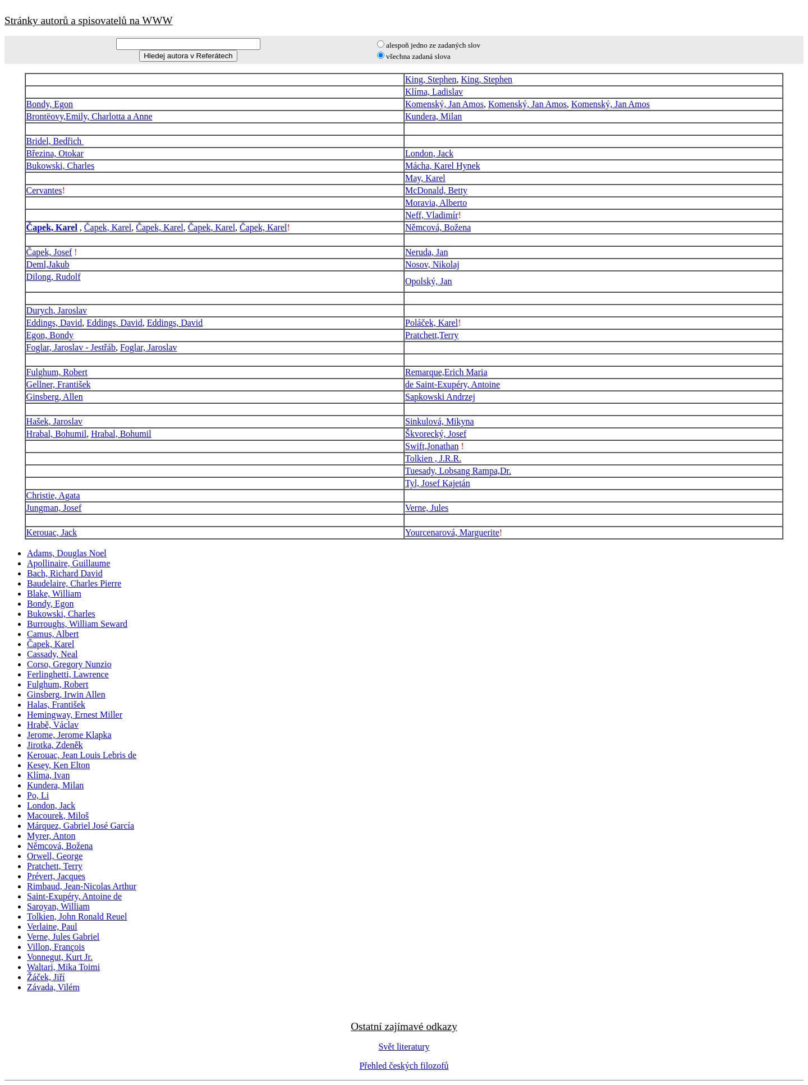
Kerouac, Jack (51, 532)
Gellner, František (58, 384)
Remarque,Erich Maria (446, 372)
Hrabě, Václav (53, 725)
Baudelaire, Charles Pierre (74, 583)
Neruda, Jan (426, 252)
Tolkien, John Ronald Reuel (77, 916)
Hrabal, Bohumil (56, 433)
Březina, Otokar (55, 153)
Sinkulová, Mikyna (439, 421)
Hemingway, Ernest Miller (74, 714)
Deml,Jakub (48, 264)
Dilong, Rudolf (53, 276)
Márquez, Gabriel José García (80, 825)
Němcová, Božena (438, 227)
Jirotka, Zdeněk (55, 745)
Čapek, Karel (51, 227)
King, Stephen (431, 79)
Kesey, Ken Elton (58, 765)
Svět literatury (403, 1046)
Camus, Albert (53, 634)
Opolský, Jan (428, 281)
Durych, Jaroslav (56, 310)
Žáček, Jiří (46, 977)
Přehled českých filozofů (403, 1065)
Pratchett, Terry (54, 866)
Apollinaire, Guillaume (68, 563)
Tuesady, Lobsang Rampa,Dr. (458, 470)
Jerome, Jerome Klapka (69, 735)
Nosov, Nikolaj (432, 264)
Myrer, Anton (51, 836)
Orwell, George (54, 856)
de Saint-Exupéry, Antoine (452, 384)
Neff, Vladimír (431, 215)
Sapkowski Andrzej (440, 396)
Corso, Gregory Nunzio (69, 664)
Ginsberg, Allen (54, 396)
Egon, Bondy (50, 335)
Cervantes (44, 190)
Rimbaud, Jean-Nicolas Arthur (81, 886)
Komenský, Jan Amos (444, 104)
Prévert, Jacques (56, 876)
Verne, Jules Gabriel (63, 936)
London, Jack (429, 153)
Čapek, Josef (49, 252)
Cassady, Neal (52, 654)
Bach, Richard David (65, 573)
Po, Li (38, 795)
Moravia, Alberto (436, 202)
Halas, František (56, 704)
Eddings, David (54, 322)
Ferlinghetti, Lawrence (68, 674)
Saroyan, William (58, 906)
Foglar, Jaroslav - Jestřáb (71, 347)
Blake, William (54, 593)
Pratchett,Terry (431, 335)
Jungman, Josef (54, 508)
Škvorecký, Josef (435, 433)
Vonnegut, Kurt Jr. (60, 957)
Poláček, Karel (431, 322)
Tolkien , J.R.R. (433, 458)
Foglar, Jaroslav (148, 347)
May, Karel (425, 178)
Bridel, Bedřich (55, 141)
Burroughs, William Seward (77, 624)
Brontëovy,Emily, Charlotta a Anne (89, 116)
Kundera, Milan (433, 116)
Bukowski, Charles (60, 165)
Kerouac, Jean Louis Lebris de (81, 755)
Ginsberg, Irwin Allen (66, 694)
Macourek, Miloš (58, 815)
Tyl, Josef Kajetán (437, 483)
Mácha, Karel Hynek (442, 165)
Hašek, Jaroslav (54, 421)
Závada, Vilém (53, 987)
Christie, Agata (53, 495)
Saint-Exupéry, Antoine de (74, 896)
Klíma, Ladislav (434, 91)
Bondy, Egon (49, 104)
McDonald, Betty (436, 190)
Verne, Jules (426, 508)
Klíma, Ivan (48, 775)
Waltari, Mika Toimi (63, 967)
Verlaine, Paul (52, 926)
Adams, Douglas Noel (67, 553)
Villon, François (56, 947)
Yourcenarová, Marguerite (452, 532)
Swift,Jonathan (432, 446)
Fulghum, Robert (57, 372)
